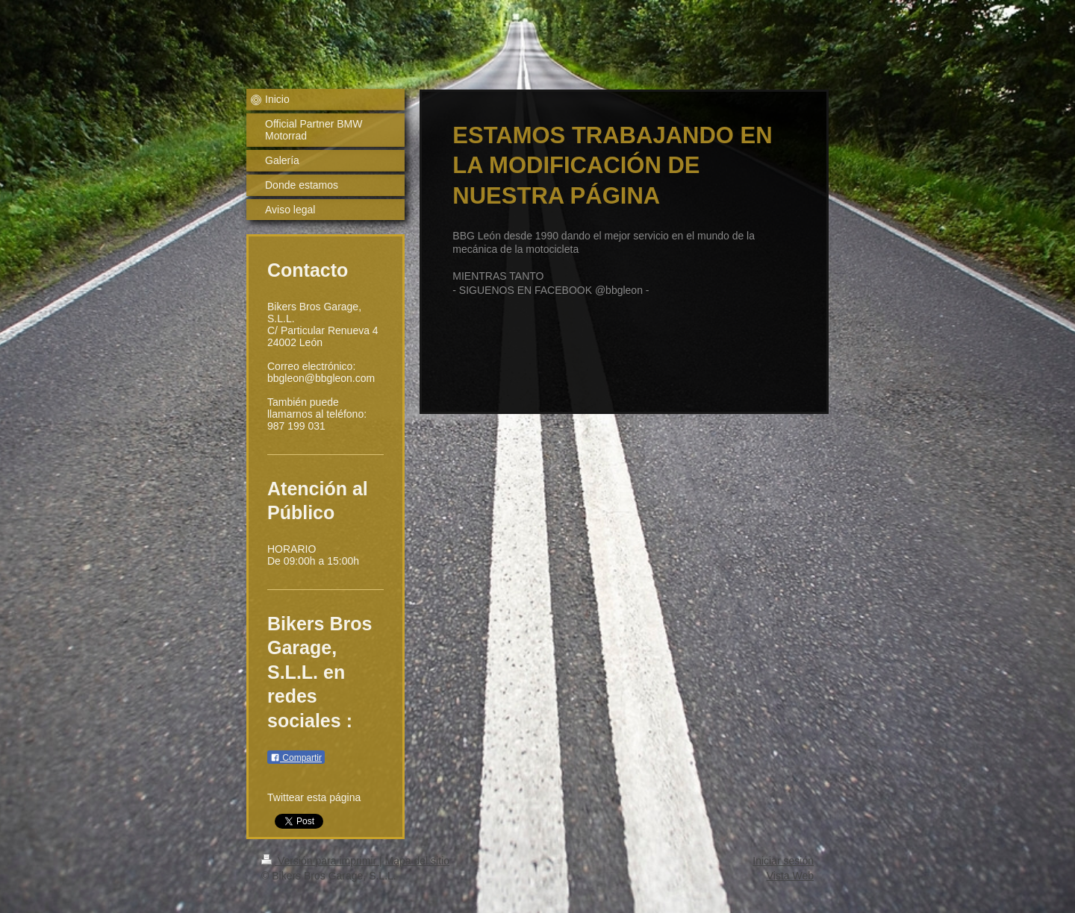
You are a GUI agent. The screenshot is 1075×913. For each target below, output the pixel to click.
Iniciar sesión (783, 861)
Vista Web (790, 876)
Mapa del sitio (417, 861)
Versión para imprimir (320, 861)
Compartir (296, 758)
